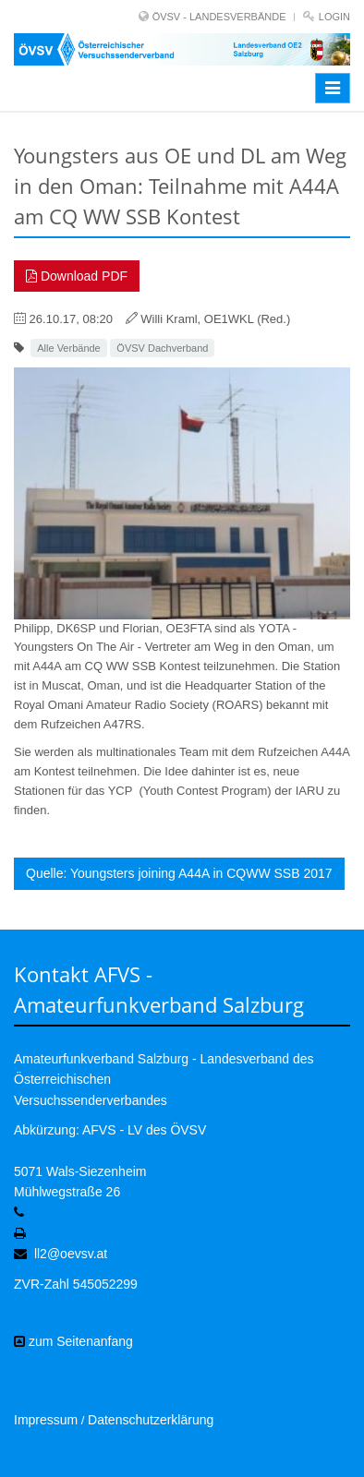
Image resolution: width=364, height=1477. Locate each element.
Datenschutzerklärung (150, 1419)
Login (334, 16)
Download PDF (76, 276)
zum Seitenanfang (73, 1341)
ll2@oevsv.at (70, 1253)
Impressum (46, 1419)
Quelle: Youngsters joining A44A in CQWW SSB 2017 (179, 873)
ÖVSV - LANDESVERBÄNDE (219, 16)
